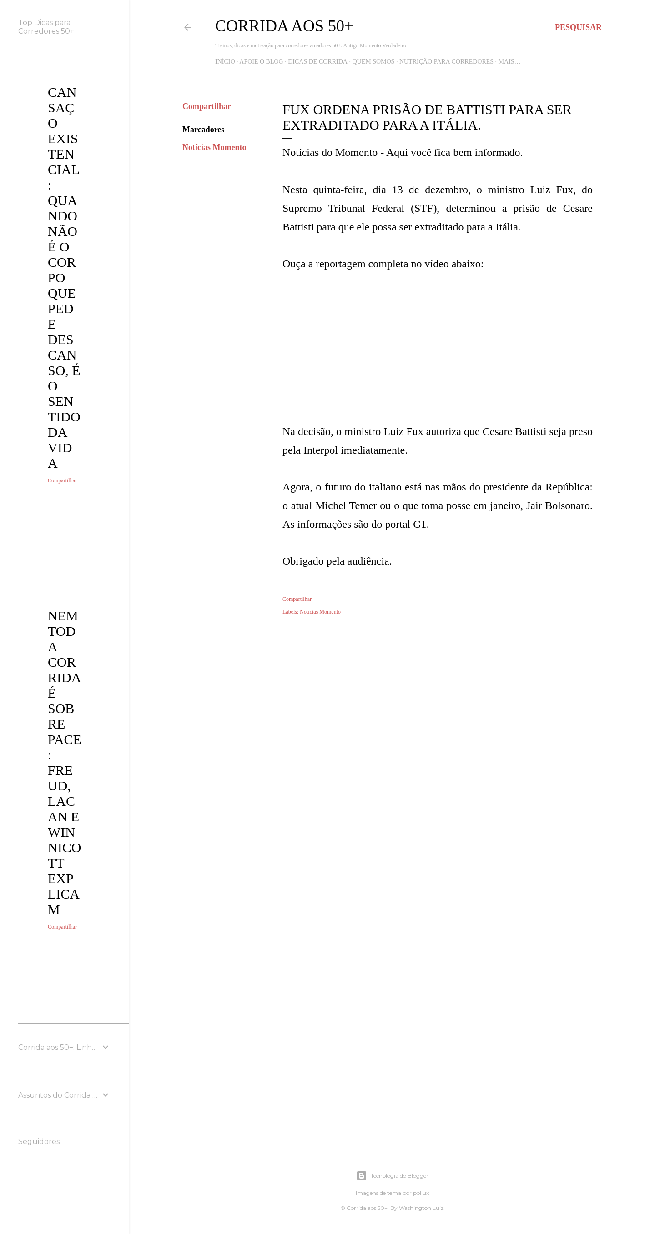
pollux (421, 1192)
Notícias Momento (214, 147)
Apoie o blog (261, 61)
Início (225, 61)
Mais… (510, 61)
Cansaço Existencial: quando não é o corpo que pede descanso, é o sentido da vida (64, 277)
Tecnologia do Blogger (392, 1175)
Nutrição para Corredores (446, 61)
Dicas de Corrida (318, 61)
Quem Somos (373, 61)
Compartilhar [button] (206, 106)
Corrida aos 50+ (284, 26)
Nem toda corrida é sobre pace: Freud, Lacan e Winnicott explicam (64, 762)
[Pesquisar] (578, 27)
